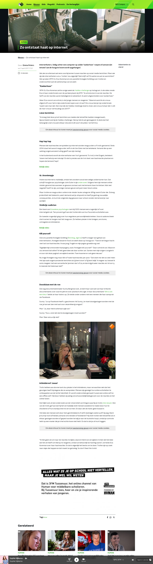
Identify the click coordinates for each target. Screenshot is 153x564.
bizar (45, 517)
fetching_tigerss (74, 238)
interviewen (107, 403)
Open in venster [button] (144, 560)
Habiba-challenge (82, 90)
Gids (43, 4)
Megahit (51, 4)
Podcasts (61, 4)
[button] (69, 560)
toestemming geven (80, 130)
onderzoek (82, 182)
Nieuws (36, 4)
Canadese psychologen (59, 209)
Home (29, 4)
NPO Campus (121, 4)
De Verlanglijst (73, 4)
